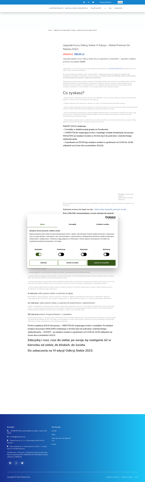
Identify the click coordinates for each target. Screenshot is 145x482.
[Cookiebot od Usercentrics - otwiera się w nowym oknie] (107, 217)
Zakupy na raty (96, 8)
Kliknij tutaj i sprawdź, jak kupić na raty (110, 209)
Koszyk (54, 444)
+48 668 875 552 (15, 431)
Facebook (84, 2)
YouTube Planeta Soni (116, 69)
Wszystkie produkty (56, 8)
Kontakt (54, 431)
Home (50, 30)
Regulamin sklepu (126, 477)
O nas (136, 477)
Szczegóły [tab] (72, 224)
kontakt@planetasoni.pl (17, 437)
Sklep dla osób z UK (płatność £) (76, 8)
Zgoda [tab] (42, 224)
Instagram (88, 2)
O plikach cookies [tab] (102, 224)
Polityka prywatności (112, 477)
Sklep (53, 435)
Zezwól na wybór (72, 263)
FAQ (110, 8)
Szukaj (120, 2)
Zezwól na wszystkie (101, 263)
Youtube (93, 2)
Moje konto (118, 8)
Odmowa (43, 263)
